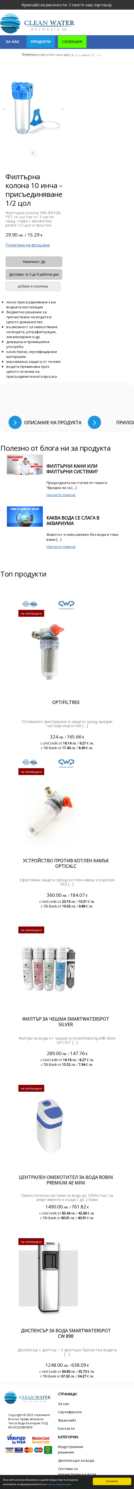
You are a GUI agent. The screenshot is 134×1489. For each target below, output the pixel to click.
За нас (12, 42)
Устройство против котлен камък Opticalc (66, 863)
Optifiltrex (65, 702)
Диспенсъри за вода (76, 1460)
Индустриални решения (31, 56)
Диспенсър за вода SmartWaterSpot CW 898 (66, 1333)
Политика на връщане (27, 245)
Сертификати (107, 56)
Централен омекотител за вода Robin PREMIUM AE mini (66, 1180)
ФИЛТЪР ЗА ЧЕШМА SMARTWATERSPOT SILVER (65, 1022)
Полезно (46, 70)
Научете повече (61, 494)
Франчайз (67, 1420)
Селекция (72, 42)
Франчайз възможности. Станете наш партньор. (67, 4)
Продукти (41, 42)
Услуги (75, 56)
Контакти (15, 70)
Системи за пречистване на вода (77, 1471)
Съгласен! (112, 1481)
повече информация (59, 1484)
